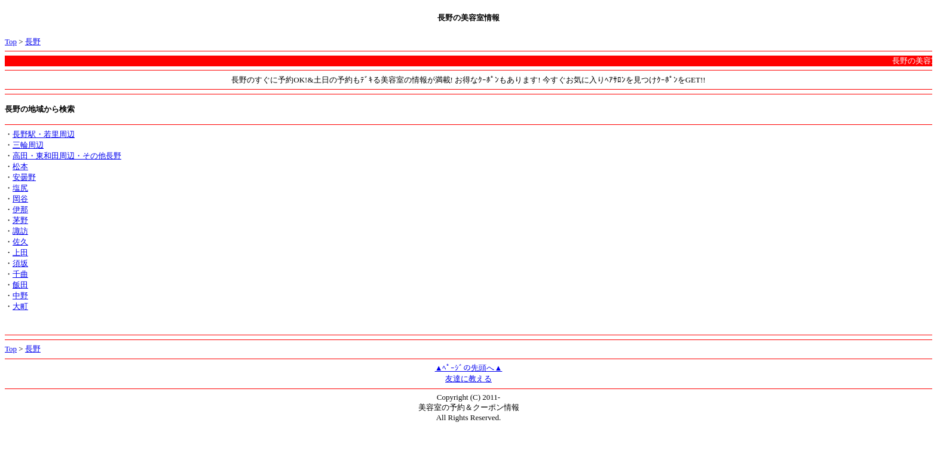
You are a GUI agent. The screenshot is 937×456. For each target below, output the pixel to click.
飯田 (20, 284)
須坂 (20, 263)
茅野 (20, 220)
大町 (20, 306)
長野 (33, 41)
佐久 (20, 241)
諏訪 (20, 231)
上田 (20, 252)
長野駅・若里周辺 (44, 134)
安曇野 (24, 177)
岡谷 (20, 198)
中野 (20, 295)
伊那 (20, 209)
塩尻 (20, 187)
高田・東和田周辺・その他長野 (67, 155)
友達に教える (468, 378)
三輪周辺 (28, 144)
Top (11, 41)
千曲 (20, 274)
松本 (20, 166)
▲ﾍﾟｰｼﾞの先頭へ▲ (469, 367)
